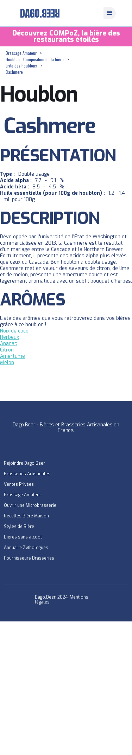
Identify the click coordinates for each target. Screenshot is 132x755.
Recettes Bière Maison (26, 516)
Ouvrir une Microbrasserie (30, 505)
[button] (109, 13)
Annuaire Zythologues (26, 547)
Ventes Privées (19, 484)
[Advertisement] (66, 687)
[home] (38, 13)
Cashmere (14, 72)
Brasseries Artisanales (27, 474)
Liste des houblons (21, 66)
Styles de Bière (19, 526)
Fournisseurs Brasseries (29, 558)
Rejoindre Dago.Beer (24, 463)
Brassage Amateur (21, 53)
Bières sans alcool (23, 537)
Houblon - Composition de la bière (35, 59)
